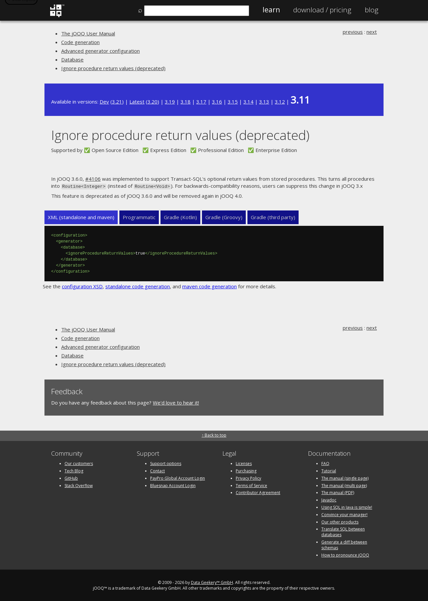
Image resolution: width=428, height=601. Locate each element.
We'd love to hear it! (176, 402)
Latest (136, 101)
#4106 (93, 178)
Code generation (80, 42)
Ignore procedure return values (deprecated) (113, 68)
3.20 (152, 101)
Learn (271, 9)
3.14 (248, 101)
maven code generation (209, 285)
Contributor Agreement (258, 492)
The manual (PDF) (337, 492)
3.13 (264, 101)
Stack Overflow (79, 485)
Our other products (339, 521)
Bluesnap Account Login (173, 485)
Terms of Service (251, 485)
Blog (372, 9)
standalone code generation (137, 285)
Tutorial (328, 470)
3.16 (217, 101)
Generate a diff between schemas (344, 544)
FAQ (325, 463)
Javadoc (328, 499)
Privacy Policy (248, 477)
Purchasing (246, 470)
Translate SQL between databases (343, 531)
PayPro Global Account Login (177, 477)
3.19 (170, 101)
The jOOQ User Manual (88, 33)
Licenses (244, 463)
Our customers (79, 463)
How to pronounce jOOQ (345, 554)
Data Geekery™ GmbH (212, 582)
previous (353, 31)
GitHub (71, 477)
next (371, 31)
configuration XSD (82, 285)
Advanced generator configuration (100, 50)
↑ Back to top (214, 434)
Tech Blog (74, 470)
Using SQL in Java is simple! (346, 506)
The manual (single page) (344, 477)
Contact (157, 470)
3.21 (117, 101)
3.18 (186, 101)
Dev (104, 101)
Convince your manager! (344, 514)
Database (72, 59)
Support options (165, 463)
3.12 (280, 101)
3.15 (233, 101)
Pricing (322, 9)
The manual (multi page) (344, 485)
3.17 (201, 101)
